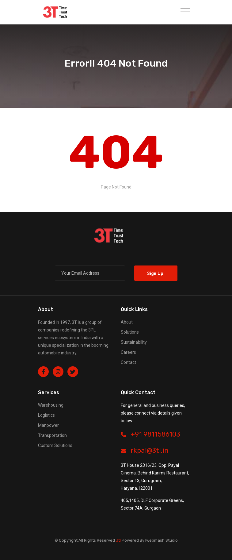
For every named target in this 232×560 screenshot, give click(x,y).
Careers (128, 352)
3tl (118, 540)
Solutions (130, 332)
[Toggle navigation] (185, 11)
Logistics (46, 415)
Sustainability (134, 342)
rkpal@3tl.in (145, 450)
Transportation (52, 435)
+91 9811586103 (150, 434)
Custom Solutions (55, 445)
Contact (128, 362)
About (127, 322)
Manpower (48, 425)
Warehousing (50, 405)
